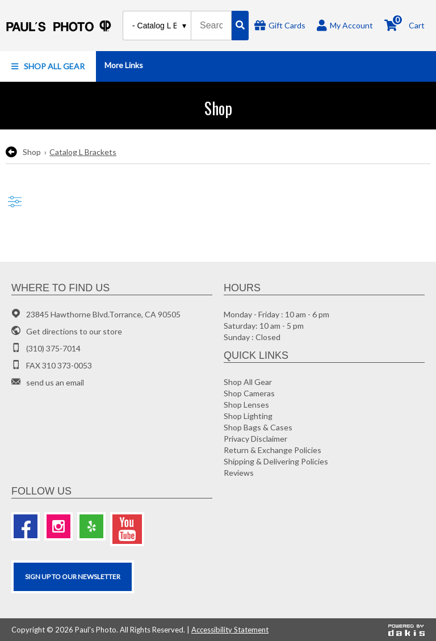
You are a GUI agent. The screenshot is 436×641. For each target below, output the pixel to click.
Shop (32, 152)
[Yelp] (91, 526)
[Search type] (160, 25)
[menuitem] (48, 66)
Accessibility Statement (230, 629)
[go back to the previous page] (11, 152)
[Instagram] (58, 526)
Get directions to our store (74, 331)
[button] (48, 66)
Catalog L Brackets (82, 152)
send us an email (55, 382)
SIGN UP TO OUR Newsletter (72, 576)
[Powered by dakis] (406, 629)
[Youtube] (127, 529)
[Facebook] (25, 526)
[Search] (240, 25)
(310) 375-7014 (53, 348)
